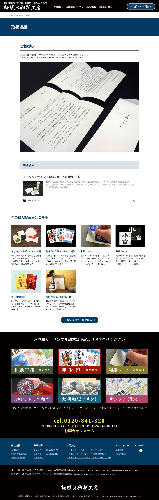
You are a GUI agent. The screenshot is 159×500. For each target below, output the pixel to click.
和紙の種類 (91, 7)
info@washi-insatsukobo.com (124, 470)
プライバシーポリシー (101, 457)
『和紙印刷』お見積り (76, 450)
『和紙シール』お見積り (77, 454)
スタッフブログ (18, 457)
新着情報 (120, 450)
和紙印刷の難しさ (19, 454)
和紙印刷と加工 (105, 7)
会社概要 (15, 450)
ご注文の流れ (52, 454)
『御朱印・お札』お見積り (78, 457)
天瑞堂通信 (121, 454)
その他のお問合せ (99, 454)
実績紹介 (37, 450)
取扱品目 (20, 15)
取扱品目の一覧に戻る (79, 320)
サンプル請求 (97, 450)
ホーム (13, 15)
